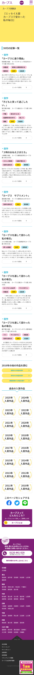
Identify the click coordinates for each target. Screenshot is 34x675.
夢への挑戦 (7, 247)
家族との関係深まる (18, 67)
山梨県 (28, 596)
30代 (13, 71)
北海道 (4, 570)
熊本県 (10, 630)
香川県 (10, 623)
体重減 (5, 67)
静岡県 (26, 165)
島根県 (10, 616)
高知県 (22, 623)
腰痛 (4, 121)
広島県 (22, 71)
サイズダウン (23, 288)
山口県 (28, 616)
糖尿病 (5, 71)
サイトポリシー (6, 650)
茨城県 (4, 589)
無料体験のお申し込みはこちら (17, 560)
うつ (4, 335)
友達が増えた (20, 161)
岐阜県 (10, 599)
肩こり (21, 118)
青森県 (4, 577)
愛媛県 (16, 623)
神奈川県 (11, 587)
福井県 (22, 596)
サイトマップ (5, 647)
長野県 (4, 599)
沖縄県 (22, 632)
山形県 (28, 577)
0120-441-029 (17, 553)
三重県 (4, 606)
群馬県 (26, 204)
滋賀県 (10, 606)
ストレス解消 (7, 161)
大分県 (4, 632)
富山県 (10, 596)
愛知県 (22, 599)
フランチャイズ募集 (7, 658)
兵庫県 (28, 606)
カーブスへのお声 (9, 288)
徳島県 (4, 623)
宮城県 (16, 577)
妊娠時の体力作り (9, 118)
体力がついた (15, 114)
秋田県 (22, 577)
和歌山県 (11, 608)
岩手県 (10, 577)
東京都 (4, 587)
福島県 (4, 580)
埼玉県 (17, 587)
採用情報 (4, 655)
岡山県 (16, 616)
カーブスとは (17, 522)
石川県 (16, 596)
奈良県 (4, 608)
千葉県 (23, 587)
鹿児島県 (17, 630)
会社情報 (4, 644)
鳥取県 (20, 121)
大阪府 (26, 338)
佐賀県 (16, 632)
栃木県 (16, 589)
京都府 (16, 606)
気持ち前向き (7, 165)
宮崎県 (10, 632)
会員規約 (4, 652)
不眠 (4, 114)
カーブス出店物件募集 (8, 660)
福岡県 (4, 630)
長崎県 (23, 630)
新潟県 (4, 596)
